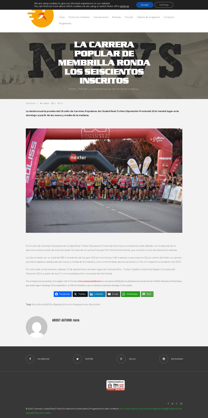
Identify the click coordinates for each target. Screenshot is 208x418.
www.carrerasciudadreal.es (95, 281)
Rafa (76, 320)
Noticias (83, 88)
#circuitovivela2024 (42, 304)
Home (72, 88)
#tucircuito (98, 304)
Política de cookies (42, 413)
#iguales (59, 304)
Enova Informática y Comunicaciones (137, 409)
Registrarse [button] (65, 23)
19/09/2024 (31, 103)
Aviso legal (161, 409)
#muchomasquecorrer (78, 304)
